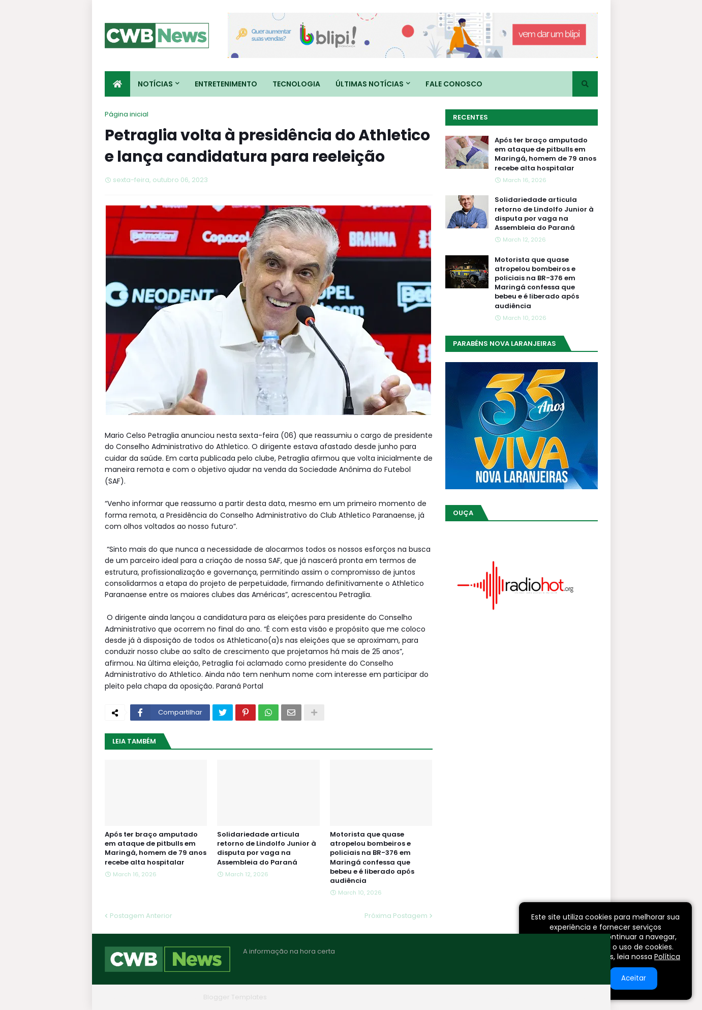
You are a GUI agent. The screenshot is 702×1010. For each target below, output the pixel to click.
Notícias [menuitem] (155, 84)
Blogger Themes (171, 997)
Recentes (470, 117)
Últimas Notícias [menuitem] (369, 84)
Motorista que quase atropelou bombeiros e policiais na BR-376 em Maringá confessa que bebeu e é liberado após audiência (372, 857)
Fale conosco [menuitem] (453, 84)
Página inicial (126, 114)
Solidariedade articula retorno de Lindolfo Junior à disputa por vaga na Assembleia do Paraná (266, 848)
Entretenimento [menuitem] (226, 84)
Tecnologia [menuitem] (296, 84)
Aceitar (633, 978)
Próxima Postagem (396, 915)
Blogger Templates (235, 997)
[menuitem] (117, 84)
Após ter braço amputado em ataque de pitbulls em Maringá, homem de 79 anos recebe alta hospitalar (155, 848)
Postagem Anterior (141, 915)
